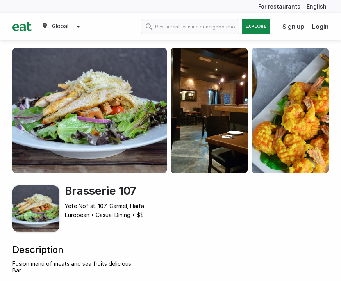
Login (320, 26)
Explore (255, 26)
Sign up (293, 26)
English (317, 6)
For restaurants (279, 6)
